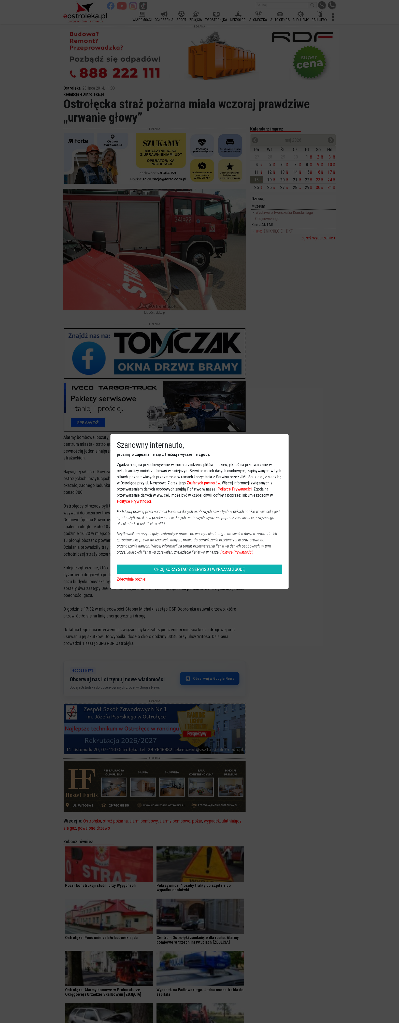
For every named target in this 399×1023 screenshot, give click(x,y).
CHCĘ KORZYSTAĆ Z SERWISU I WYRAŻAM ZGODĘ (199, 569)
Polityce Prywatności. (236, 552)
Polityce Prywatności (235, 489)
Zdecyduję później (131, 579)
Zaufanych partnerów (203, 483)
